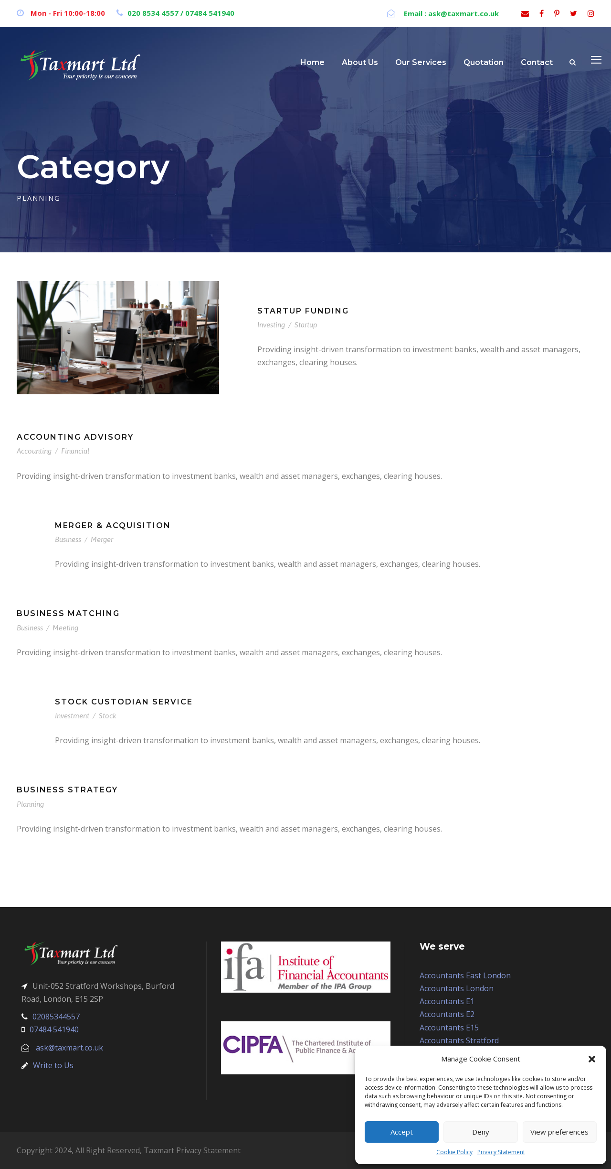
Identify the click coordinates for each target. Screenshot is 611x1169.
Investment (72, 716)
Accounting (34, 451)
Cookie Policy (454, 1152)
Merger (102, 539)
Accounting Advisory (75, 437)
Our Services (420, 62)
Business (68, 539)
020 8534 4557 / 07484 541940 (180, 13)
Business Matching (68, 613)
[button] (592, 1059)
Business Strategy (67, 789)
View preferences (559, 1132)
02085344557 (56, 1016)
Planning (30, 804)
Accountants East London (465, 975)
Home (312, 62)
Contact (537, 62)
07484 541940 (54, 1029)
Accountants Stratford (459, 1040)
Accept (401, 1132)
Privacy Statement (501, 1152)
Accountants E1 (447, 1001)
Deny (480, 1132)
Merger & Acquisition (113, 525)
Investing (271, 325)
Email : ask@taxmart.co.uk (450, 13)
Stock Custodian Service (124, 701)
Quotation (484, 62)
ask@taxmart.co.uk (69, 1047)
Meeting (65, 628)
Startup (306, 325)
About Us (360, 62)
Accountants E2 (447, 1014)
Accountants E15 (449, 1027)
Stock (107, 716)
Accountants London (457, 988)
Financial (75, 451)
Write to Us (53, 1065)
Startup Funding (303, 310)
